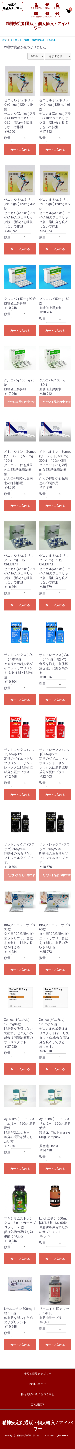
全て (4, 40)
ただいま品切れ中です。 (21, 401)
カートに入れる (20, 149)
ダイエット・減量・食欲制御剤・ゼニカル (33, 40)
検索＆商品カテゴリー (38, 1373)
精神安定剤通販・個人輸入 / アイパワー (37, 25)
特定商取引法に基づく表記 (37, 1394)
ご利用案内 (38, 1404)
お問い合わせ (37, 1384)
